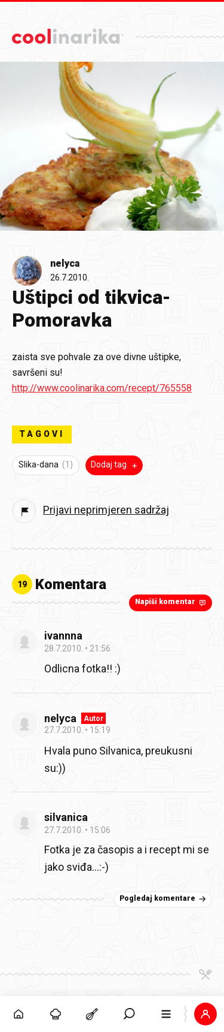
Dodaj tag (115, 465)
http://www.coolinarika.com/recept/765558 (102, 388)
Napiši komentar (171, 602)
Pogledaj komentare (163, 899)
